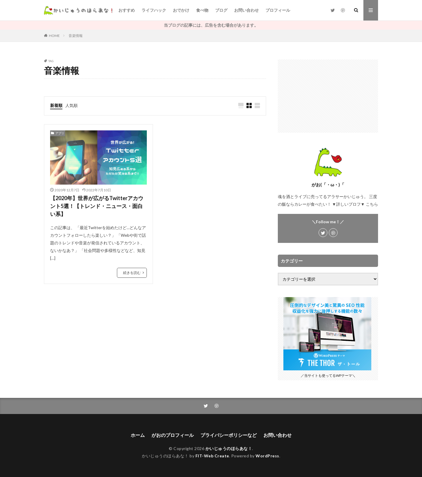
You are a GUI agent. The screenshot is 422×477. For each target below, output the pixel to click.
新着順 (56, 105)
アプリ (59, 133)
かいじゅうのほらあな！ (228, 448)
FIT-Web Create (212, 455)
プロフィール (278, 10)
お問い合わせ (246, 10)
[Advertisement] (328, 96)
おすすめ (126, 10)
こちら (372, 204)
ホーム (138, 435)
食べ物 (202, 10)
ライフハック (154, 10)
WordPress (267, 455)
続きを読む (132, 272)
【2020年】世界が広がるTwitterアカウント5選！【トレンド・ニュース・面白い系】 (96, 206)
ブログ (221, 10)
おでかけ (181, 10)
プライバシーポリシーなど (228, 435)
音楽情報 (76, 35)
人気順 (71, 105)
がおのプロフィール (173, 435)
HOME (54, 35)
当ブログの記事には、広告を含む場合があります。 (211, 25)
